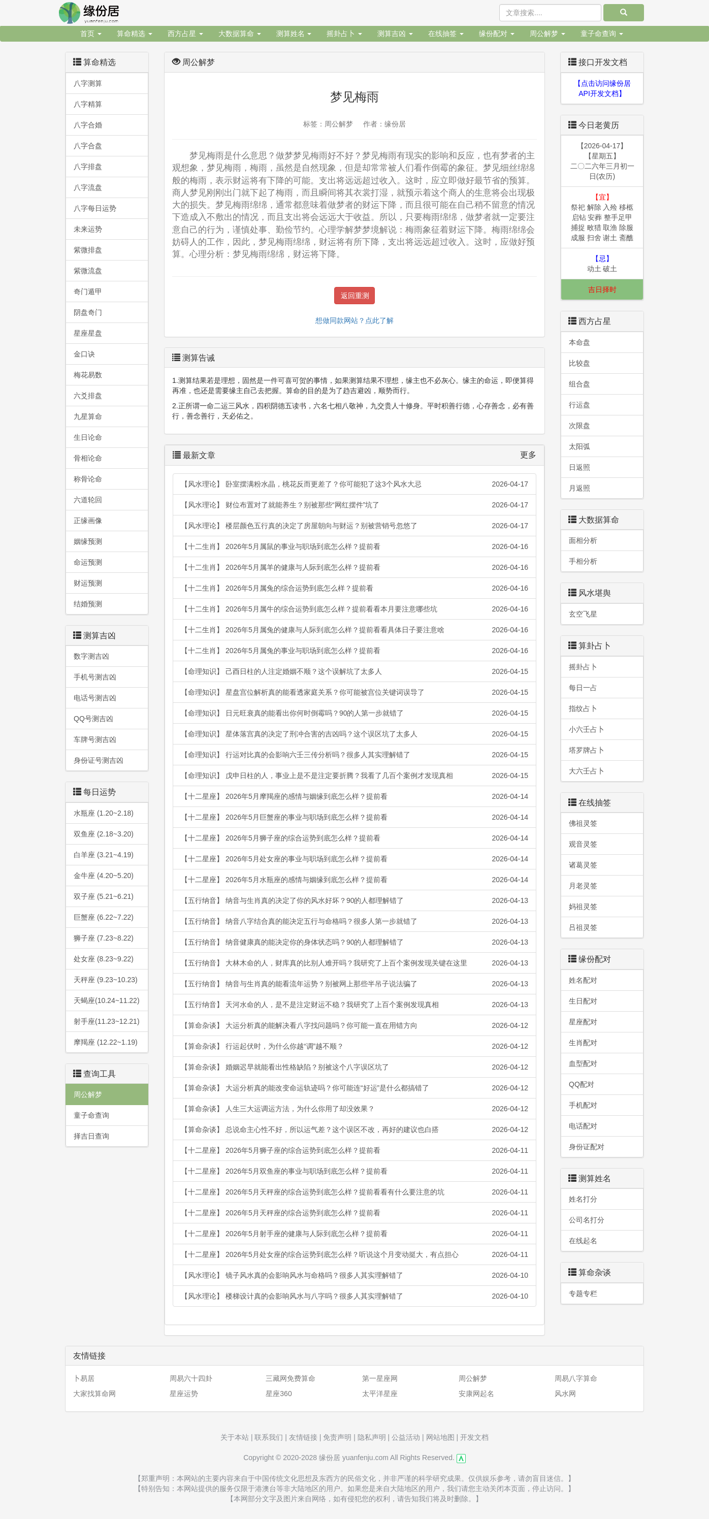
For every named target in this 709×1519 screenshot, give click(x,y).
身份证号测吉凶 (98, 760)
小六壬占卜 (586, 729)
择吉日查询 (91, 1136)
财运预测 (88, 583)
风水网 (565, 1393)
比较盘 (579, 363)
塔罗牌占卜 (586, 750)
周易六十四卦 (191, 1378)
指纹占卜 (583, 708)
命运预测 (88, 562)
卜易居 (83, 1378)
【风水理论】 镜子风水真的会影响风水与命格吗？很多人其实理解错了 (354, 1275)
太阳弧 (579, 446)
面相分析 (583, 540)
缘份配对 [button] (496, 33)
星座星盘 (88, 333)
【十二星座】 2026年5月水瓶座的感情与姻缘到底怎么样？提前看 (354, 880)
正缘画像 (88, 520)
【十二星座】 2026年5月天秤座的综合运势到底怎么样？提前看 (354, 1213)
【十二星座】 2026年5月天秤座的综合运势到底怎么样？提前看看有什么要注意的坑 (354, 1192)
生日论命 (88, 437)
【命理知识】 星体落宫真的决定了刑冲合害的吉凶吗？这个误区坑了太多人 (354, 734)
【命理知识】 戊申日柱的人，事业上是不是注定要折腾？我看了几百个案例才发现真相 (354, 775)
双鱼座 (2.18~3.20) (104, 834)
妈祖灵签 (583, 906)
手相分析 (583, 561)
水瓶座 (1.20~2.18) (104, 813)
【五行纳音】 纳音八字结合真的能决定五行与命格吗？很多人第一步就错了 (354, 921)
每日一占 (583, 688)
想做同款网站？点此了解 (354, 320)
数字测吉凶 (91, 656)
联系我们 (268, 1437)
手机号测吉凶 (95, 677)
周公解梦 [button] (547, 33)
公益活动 (406, 1437)
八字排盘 (88, 167)
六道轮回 (88, 500)
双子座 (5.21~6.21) (104, 896)
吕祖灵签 (583, 927)
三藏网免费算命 (290, 1378)
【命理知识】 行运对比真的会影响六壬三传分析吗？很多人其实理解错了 (354, 755)
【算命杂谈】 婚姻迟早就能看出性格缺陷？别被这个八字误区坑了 (354, 1067)
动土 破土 (602, 263)
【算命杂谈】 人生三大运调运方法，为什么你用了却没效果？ (354, 1109)
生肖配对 (583, 1043)
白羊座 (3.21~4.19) (104, 855)
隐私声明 (372, 1437)
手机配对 (583, 1105)
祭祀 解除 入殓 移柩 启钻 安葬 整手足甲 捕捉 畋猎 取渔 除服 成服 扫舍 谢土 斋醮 (602, 217)
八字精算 (88, 104)
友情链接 (303, 1437)
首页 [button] (91, 33)
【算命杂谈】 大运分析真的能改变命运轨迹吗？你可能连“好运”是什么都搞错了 (354, 1088)
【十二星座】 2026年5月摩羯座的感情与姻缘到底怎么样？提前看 (354, 796)
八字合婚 (88, 125)
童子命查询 (91, 1115)
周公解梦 (88, 1094)
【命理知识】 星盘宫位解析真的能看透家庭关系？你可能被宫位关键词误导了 (354, 692)
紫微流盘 (88, 271)
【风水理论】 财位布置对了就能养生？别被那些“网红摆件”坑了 (354, 505)
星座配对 (583, 1022)
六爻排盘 (88, 396)
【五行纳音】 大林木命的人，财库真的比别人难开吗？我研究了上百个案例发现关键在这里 (354, 963)
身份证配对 (586, 1147)
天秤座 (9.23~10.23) (106, 980)
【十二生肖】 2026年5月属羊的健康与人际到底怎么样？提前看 (354, 567)
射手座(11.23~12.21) (107, 1021)
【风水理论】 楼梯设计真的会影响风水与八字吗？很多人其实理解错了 (354, 1296)
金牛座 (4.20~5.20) (104, 875)
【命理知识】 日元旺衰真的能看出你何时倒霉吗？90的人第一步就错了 (354, 713)
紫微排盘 (88, 250)
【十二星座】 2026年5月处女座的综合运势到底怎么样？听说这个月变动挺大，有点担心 (354, 1254)
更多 (528, 454)
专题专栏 (583, 1293)
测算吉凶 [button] (395, 33)
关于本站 (234, 1437)
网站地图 (440, 1437)
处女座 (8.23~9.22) (104, 959)
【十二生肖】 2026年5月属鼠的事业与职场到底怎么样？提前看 (354, 546)
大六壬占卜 (586, 771)
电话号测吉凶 (95, 698)
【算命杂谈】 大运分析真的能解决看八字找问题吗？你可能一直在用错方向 (354, 1025)
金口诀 (84, 354)
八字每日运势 (95, 208)
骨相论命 (88, 458)
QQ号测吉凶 (93, 719)
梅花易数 (88, 375)
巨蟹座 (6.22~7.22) (104, 917)
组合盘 (579, 384)
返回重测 (355, 296)
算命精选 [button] (134, 33)
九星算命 (88, 416)
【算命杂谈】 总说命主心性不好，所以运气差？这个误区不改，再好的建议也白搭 (354, 1129)
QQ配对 (581, 1084)
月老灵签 (583, 886)
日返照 (579, 467)
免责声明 (337, 1437)
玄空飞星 (583, 614)
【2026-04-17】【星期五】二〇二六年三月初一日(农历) (602, 161)
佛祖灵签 (583, 823)
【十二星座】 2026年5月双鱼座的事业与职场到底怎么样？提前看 (354, 1171)
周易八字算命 (576, 1378)
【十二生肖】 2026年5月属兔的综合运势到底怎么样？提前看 (354, 588)
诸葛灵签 (583, 865)
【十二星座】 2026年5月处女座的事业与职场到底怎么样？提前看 (354, 859)
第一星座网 (380, 1378)
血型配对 (583, 1063)
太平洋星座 (380, 1393)
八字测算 (88, 83)
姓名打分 (583, 1199)
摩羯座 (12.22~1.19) (106, 1042)
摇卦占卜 (583, 667)
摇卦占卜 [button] (344, 33)
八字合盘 (88, 146)
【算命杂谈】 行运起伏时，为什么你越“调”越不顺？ (354, 1046)
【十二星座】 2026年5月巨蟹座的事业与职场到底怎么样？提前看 (354, 817)
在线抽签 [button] (446, 33)
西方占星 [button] (185, 33)
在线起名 (583, 1241)
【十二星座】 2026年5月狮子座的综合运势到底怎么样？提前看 (354, 838)
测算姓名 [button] (294, 33)
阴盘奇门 (88, 312)
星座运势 (184, 1393)
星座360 (279, 1393)
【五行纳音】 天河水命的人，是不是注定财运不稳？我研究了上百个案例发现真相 (354, 1004)
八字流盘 (88, 187)
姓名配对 (583, 980)
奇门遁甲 (88, 291)
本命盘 (579, 342)
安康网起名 (476, 1393)
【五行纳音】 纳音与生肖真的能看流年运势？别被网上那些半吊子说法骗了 (354, 984)
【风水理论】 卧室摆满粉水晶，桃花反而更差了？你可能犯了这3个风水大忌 (354, 484)
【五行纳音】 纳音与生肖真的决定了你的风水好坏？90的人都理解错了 (354, 900)
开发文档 (474, 1437)
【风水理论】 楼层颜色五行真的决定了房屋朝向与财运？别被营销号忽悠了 (354, 526)
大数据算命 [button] (239, 33)
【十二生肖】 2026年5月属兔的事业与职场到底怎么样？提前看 (354, 650)
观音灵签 (583, 844)
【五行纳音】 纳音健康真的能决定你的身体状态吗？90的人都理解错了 (354, 942)
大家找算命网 (94, 1393)
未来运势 (88, 229)
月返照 (579, 488)
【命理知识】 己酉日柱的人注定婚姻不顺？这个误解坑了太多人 (354, 671)
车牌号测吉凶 (95, 739)
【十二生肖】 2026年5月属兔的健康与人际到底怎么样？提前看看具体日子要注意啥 (354, 630)
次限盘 (579, 426)
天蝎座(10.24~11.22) (107, 1000)
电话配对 (583, 1126)
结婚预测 (88, 604)
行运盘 (579, 405)
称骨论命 (88, 479)
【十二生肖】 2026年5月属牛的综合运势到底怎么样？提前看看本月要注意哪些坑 (354, 609)
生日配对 (583, 1001)
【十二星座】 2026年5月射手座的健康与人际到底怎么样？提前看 (354, 1234)
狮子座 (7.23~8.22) (104, 938)
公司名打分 (586, 1220)
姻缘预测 (88, 541)
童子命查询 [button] (602, 33)
